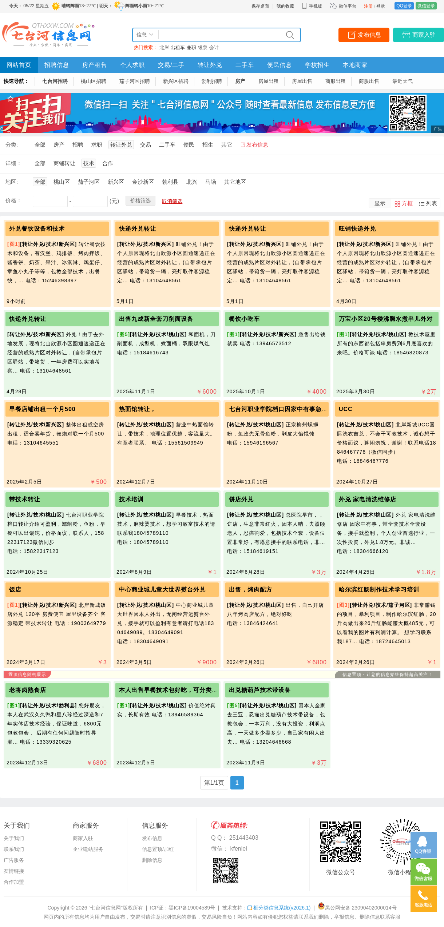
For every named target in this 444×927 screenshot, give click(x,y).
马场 (210, 182)
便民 (188, 145)
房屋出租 (268, 81)
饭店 (15, 589)
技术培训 (131, 499)
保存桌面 (260, 6)
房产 (240, 81)
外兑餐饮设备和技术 (37, 229)
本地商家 (355, 65)
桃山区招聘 (93, 81)
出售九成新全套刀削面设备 (156, 319)
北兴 (191, 182)
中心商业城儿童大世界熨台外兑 (162, 589)
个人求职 (132, 65)
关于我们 (14, 838)
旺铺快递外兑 (357, 229)
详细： (13, 163)
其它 (226, 145)
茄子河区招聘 (134, 81)
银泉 (202, 47)
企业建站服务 (88, 849)
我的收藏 (285, 6)
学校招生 (317, 65)
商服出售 (369, 81)
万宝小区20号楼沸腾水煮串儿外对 (386, 319)
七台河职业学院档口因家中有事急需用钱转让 (291, 409)
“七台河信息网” (106, 908)
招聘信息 (56, 65)
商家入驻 (424, 35)
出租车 (178, 47)
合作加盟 (14, 882)
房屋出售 (302, 81)
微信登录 (426, 5)
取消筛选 (172, 201)
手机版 (312, 6)
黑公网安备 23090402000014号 (357, 908)
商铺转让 (64, 163)
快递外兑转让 (137, 229)
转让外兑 (210, 65)
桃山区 (61, 182)
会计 (214, 47)
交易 (145, 145)
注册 (368, 6)
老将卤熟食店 (27, 690)
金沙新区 (143, 182)
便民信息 (279, 65)
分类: (11, 145)
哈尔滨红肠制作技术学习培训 (379, 589)
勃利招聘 (212, 81)
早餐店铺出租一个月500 (42, 409)
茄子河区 (89, 182)
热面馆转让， (137, 409)
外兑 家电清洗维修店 (367, 499)
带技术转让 (24, 499)
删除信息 (152, 860)
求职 (96, 145)
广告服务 (14, 860)
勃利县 (170, 182)
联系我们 (14, 849)
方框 (407, 203)
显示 (379, 203)
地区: (11, 182)
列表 (431, 203)
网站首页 (19, 65)
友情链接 (14, 871)
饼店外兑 (241, 499)
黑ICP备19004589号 (192, 908)
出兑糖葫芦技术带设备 (260, 690)
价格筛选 (140, 200)
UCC (346, 409)
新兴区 (116, 182)
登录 (380, 6)
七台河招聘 (55, 81)
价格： (13, 200)
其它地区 (235, 182)
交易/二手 (171, 65)
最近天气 (402, 81)
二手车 (244, 65)
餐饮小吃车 (244, 319)
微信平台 (347, 6)
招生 (207, 145)
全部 (40, 145)
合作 (107, 163)
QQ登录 (404, 5)
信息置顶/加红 (158, 849)
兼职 (191, 47)
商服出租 (335, 81)
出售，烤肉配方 (250, 589)
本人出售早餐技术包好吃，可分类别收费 (174, 690)
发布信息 (369, 35)
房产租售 (94, 65)
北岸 (164, 47)
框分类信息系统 (278, 908)
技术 (88, 163)
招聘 (77, 145)
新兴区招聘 (176, 81)
